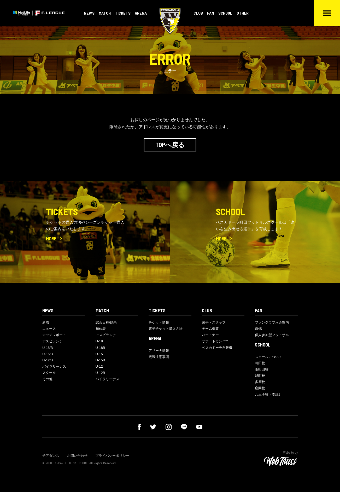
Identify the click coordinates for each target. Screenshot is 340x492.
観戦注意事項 (159, 357)
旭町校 (260, 376)
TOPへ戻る (170, 144)
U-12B (100, 373)
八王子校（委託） (268, 394)
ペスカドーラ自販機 (217, 348)
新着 (45, 322)
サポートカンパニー (217, 341)
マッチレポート (54, 335)
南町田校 (261, 369)
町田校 (260, 363)
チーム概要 (210, 329)
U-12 (99, 366)
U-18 (99, 341)
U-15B (100, 360)
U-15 (99, 354)
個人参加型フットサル (272, 335)
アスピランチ (52, 341)
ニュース (49, 329)
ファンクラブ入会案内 (272, 322)
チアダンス (50, 456)
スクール (49, 373)
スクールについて (268, 357)
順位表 (101, 329)
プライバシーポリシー (112, 456)
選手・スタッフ (214, 322)
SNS (258, 329)
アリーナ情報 (159, 351)
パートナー (210, 335)
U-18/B (47, 348)
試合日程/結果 (106, 322)
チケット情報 (159, 322)
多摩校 (260, 382)
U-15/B (47, 354)
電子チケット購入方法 (166, 329)
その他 (47, 379)
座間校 (260, 388)
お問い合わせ (77, 456)
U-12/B (47, 360)
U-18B (100, 348)
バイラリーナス (54, 366)
